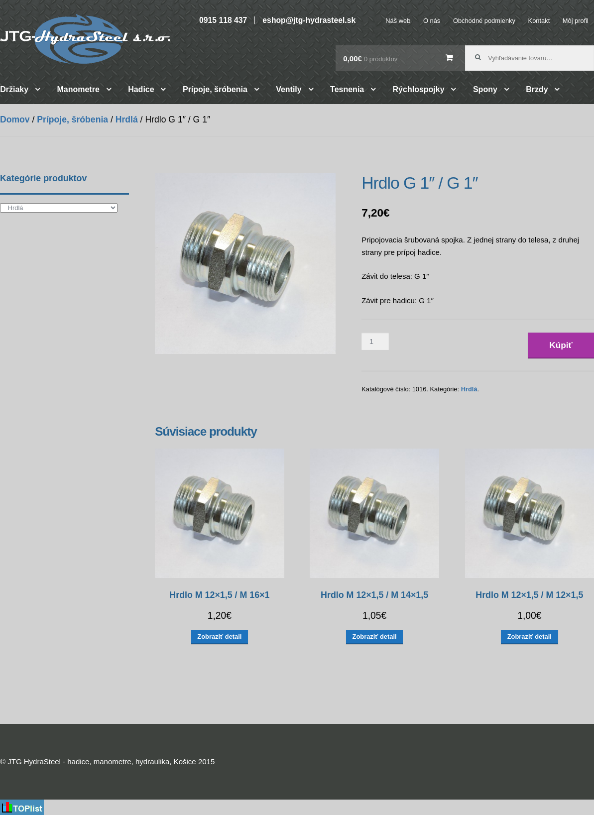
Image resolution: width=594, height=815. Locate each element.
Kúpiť (561, 345)
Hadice (141, 89)
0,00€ (370, 58)
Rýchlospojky (419, 89)
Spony (485, 89)
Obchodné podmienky (484, 20)
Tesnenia (347, 89)
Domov (15, 119)
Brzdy (537, 89)
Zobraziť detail (219, 636)
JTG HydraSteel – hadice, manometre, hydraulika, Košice (85, 39)
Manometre (78, 89)
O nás (431, 20)
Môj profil (576, 20)
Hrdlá (127, 119)
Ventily (289, 89)
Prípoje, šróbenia (215, 89)
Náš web (397, 20)
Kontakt (539, 20)
